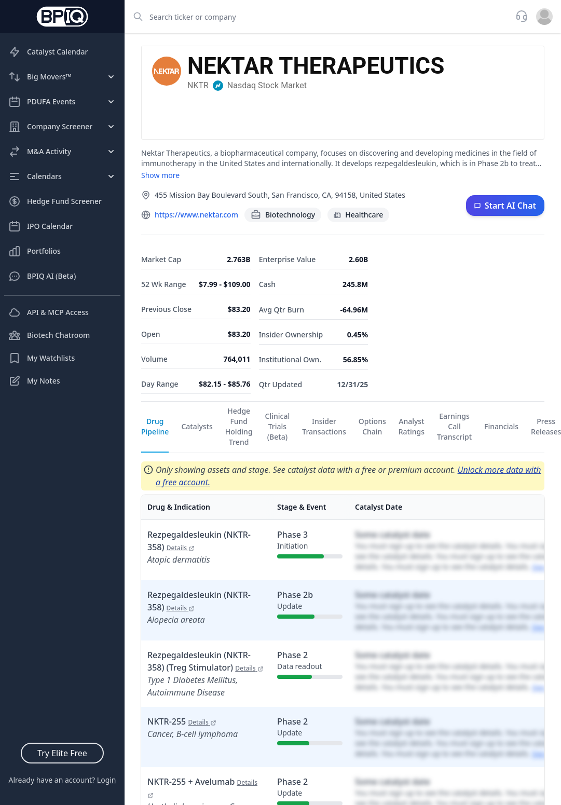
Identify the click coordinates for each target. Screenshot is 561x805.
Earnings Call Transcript (454, 426)
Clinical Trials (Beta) (277, 426)
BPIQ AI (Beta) (42, 276)
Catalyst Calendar (48, 52)
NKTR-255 (181, 721)
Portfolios (34, 251)
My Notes (34, 381)
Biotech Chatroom (49, 335)
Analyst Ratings (412, 426)
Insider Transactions (324, 426)
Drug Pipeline (155, 426)
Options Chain (372, 426)
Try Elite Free (62, 753)
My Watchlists (41, 358)
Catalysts (196, 426)
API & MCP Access (48, 312)
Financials (501, 426)
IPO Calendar (40, 226)
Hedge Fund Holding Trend (239, 426)
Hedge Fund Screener (55, 201)
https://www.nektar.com (196, 215)
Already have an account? (62, 780)
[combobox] (317, 16)
